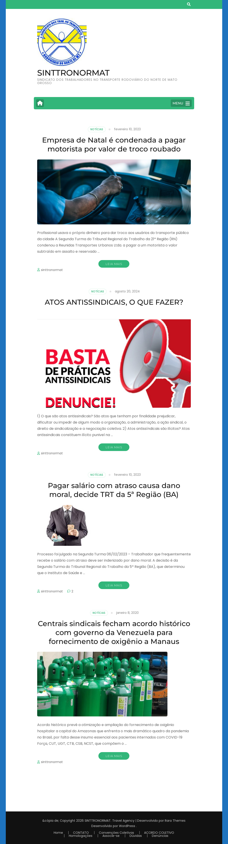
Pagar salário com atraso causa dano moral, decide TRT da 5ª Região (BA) (114, 490)
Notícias (96, 129)
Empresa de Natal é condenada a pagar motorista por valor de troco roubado (114, 144)
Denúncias (160, 836)
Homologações (80, 836)
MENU (181, 103)
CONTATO (81, 832)
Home (58, 832)
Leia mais (114, 264)
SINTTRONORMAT (73, 73)
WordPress (127, 826)
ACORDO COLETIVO (159, 832)
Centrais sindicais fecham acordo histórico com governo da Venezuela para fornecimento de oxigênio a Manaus (114, 632)
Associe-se (111, 836)
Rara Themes (175, 820)
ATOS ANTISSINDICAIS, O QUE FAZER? (114, 302)
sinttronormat (52, 270)
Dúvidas (136, 836)
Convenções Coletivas (116, 832)
